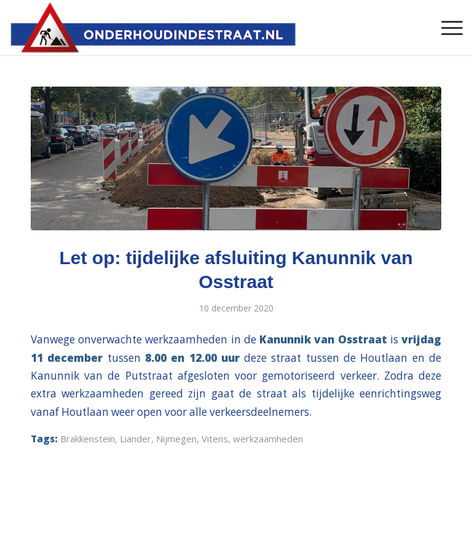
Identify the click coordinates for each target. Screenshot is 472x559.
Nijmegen (176, 438)
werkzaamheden (268, 438)
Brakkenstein (87, 438)
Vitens (215, 438)
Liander (135, 438)
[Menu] (446, 27)
